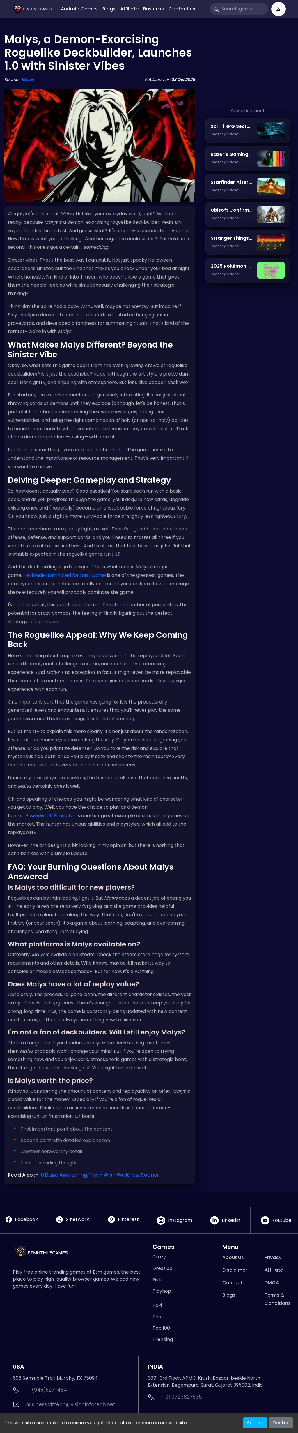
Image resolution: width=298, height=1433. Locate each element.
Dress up (162, 1268)
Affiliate (129, 9)
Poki (157, 1305)
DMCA (272, 1282)
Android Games (79, 9)
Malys (28, 79)
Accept (255, 1422)
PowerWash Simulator (50, 815)
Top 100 (161, 1328)
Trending (162, 1339)
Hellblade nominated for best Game (64, 575)
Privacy (273, 1257)
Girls (157, 1279)
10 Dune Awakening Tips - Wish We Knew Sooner (99, 1174)
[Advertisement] (247, 70)
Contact (232, 1282)
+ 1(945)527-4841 (47, 1389)
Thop (158, 1316)
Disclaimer (234, 1270)
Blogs (109, 9)
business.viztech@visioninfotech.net (70, 1404)
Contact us (181, 9)
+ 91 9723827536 (181, 1396)
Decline (281, 1422)
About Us (233, 1257)
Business (153, 9)
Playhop (161, 1291)
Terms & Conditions (278, 1299)
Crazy (159, 1257)
